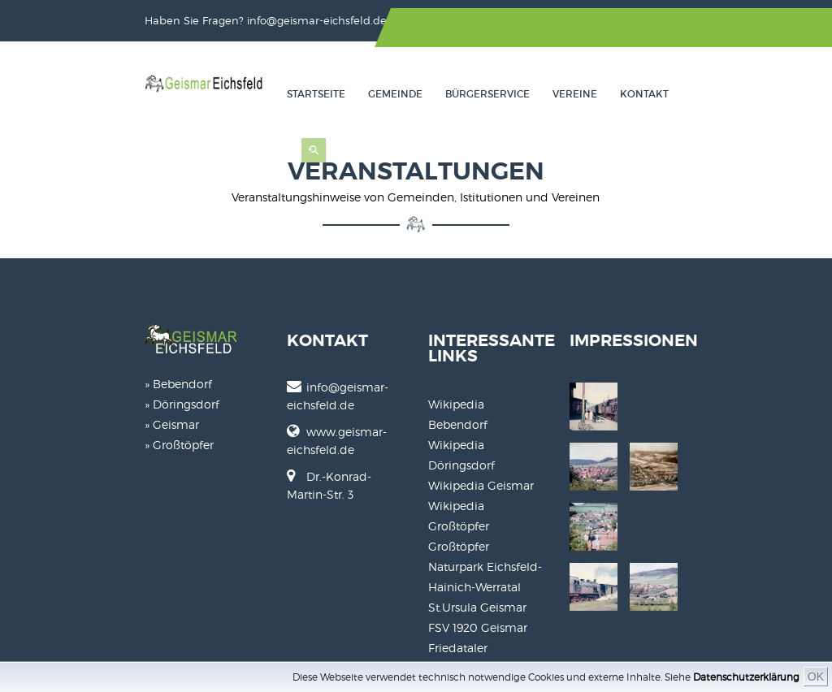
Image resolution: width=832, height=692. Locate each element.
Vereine (657, 93)
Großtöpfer (458, 460)
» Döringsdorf (75, 393)
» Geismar (65, 413)
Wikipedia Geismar (481, 419)
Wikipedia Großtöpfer (488, 440)
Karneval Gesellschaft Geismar (512, 582)
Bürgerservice (570, 93)
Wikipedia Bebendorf (487, 379)
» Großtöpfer (72, 433)
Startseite (399, 93)
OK (816, 676)
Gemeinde (478, 93)
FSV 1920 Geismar (477, 541)
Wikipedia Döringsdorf (491, 399)
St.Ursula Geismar (477, 521)
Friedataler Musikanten (491, 562)
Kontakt (727, 93)
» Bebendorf (72, 372)
